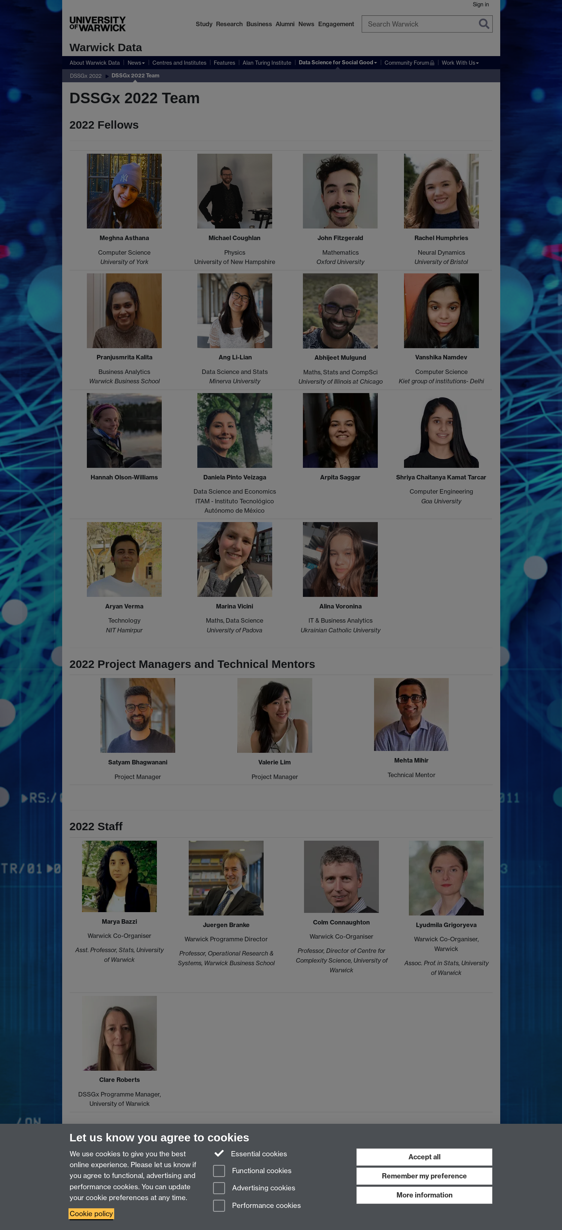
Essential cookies (250, 1153)
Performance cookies (257, 1206)
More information (425, 1195)
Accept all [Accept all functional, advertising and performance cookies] (424, 1157)
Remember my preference (424, 1176)
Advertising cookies (254, 1189)
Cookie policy (91, 1213)
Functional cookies (252, 1171)
